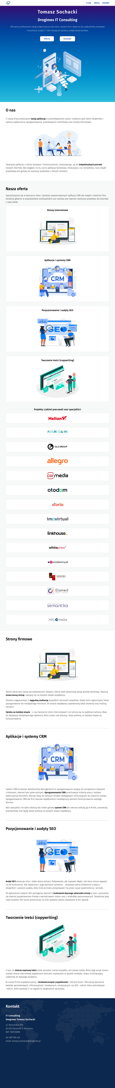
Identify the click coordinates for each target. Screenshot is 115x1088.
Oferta (97, 3)
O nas (88, 3)
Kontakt (105, 3)
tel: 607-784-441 (13, 1037)
